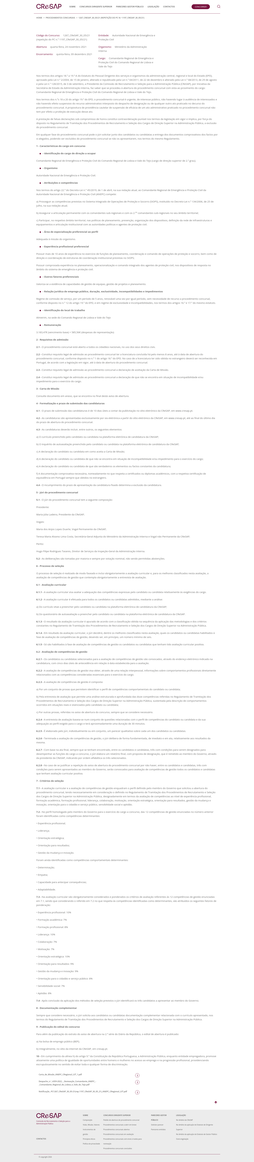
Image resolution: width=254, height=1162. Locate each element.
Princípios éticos (89, 1139)
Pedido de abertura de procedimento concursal (121, 1120)
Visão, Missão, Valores (91, 1125)
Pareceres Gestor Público (130, 6)
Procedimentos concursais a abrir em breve (119, 1125)
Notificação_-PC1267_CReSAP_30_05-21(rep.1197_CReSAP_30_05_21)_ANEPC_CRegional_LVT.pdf (87, 1091)
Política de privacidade (91, 1144)
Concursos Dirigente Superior (95, 6)
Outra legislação (182, 1139)
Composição (87, 1120)
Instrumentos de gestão (89, 1131)
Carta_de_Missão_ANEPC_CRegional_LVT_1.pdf (87, 1074)
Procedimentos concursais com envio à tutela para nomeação (122, 1141)
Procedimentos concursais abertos (116, 1129)
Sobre (72, 6)
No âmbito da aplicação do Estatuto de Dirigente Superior (194, 1127)
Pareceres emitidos (158, 1129)
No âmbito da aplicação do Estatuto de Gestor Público (196, 1134)
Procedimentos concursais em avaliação (118, 1134)
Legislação (153, 6)
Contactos (169, 6)
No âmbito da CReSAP (184, 1120)
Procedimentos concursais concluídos (117, 1148)
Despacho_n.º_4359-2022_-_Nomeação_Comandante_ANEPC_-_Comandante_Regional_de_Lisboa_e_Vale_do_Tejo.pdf (87, 1083)
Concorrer (201, 6)
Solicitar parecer (157, 1125)
